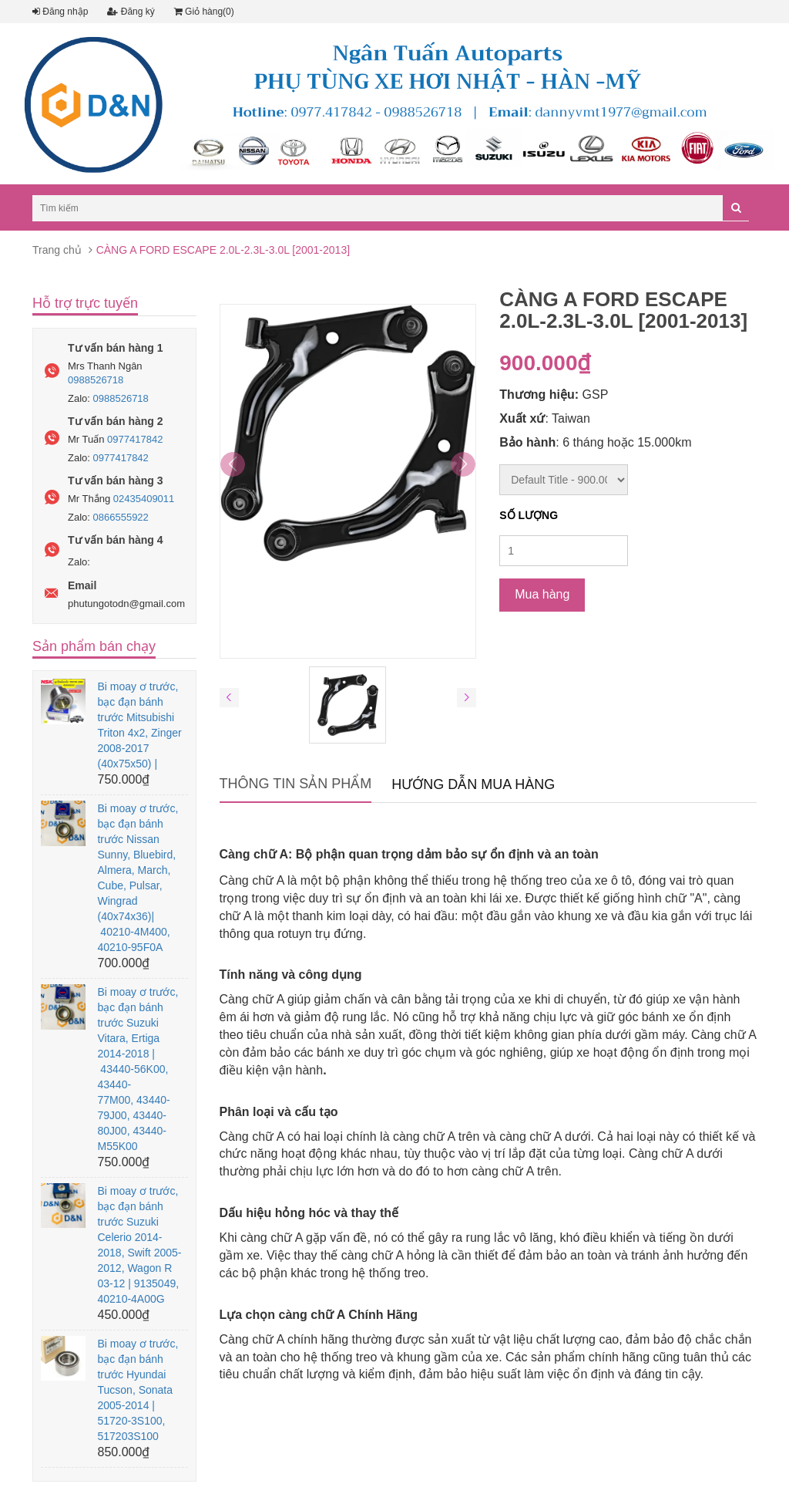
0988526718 (95, 380)
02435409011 (144, 498)
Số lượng (528, 515)
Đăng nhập (60, 11)
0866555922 (121, 517)
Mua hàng (542, 594)
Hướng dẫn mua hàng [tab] (473, 784)
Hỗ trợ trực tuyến (85, 303)
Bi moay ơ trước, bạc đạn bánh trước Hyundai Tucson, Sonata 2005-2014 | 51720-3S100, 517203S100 (137, 1389)
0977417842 (135, 439)
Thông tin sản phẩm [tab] (296, 783)
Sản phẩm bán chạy (94, 646)
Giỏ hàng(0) (204, 11)
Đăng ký (130, 11)
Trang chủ (57, 250)
